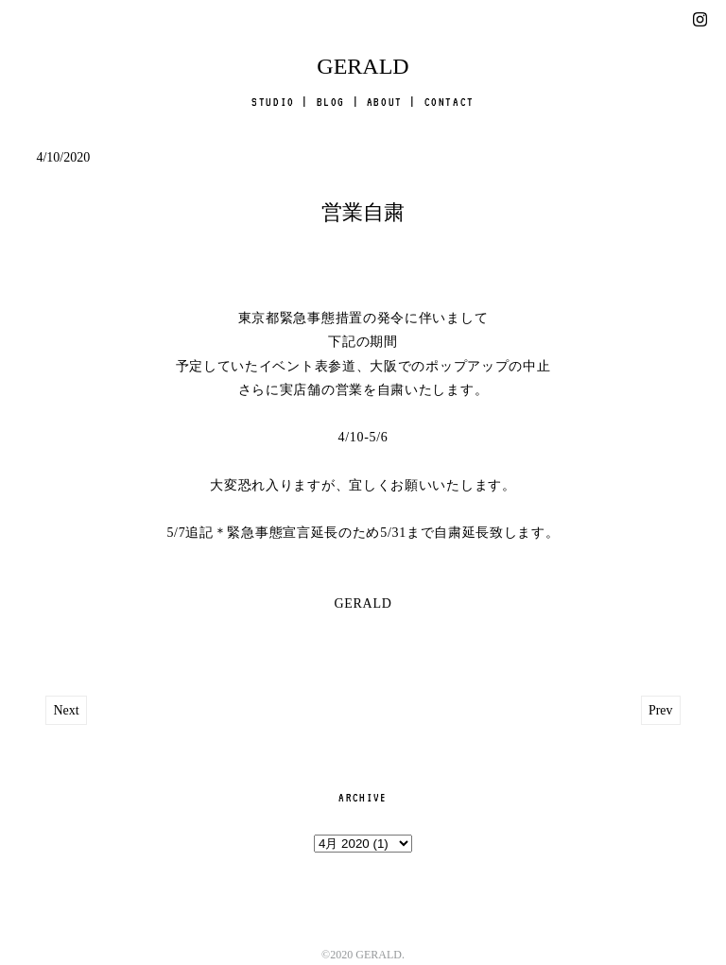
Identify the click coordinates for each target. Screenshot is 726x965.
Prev (660, 710)
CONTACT (449, 102)
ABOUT (385, 102)
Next (65, 710)
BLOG (331, 102)
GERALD (362, 66)
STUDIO (273, 102)
